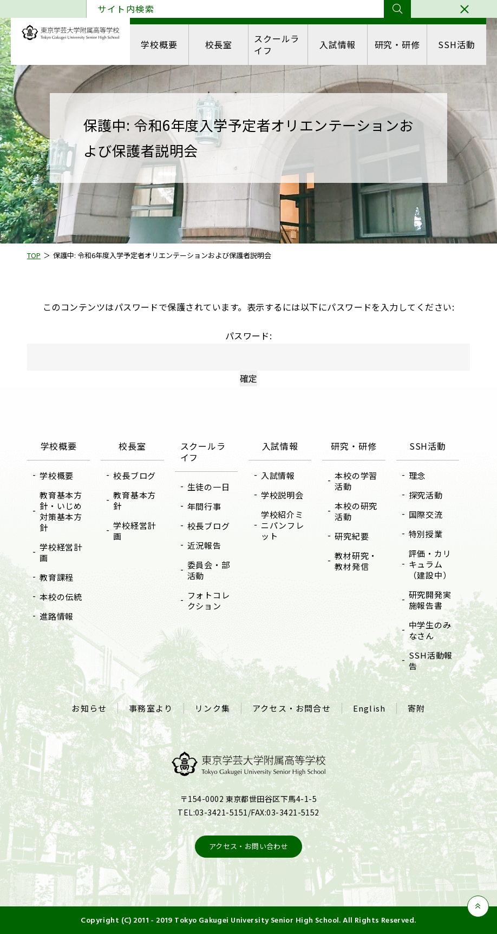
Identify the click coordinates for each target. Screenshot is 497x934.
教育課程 (57, 577)
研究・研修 (397, 44)
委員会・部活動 (208, 570)
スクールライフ (276, 44)
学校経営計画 (61, 552)
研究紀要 (352, 536)
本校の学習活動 (356, 481)
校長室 (218, 44)
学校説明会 (282, 495)
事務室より (151, 708)
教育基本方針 (134, 500)
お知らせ (89, 708)
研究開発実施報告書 (430, 600)
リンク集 (212, 708)
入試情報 (337, 44)
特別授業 (426, 534)
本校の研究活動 (356, 511)
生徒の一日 (208, 486)
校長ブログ (134, 475)
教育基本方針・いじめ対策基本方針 (61, 511)
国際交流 (426, 514)
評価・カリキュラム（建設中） (430, 564)
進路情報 (57, 616)
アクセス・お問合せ (291, 708)
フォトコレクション (208, 600)
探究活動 (426, 495)
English (369, 708)
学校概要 (159, 44)
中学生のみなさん (430, 630)
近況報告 (204, 545)
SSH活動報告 (431, 660)
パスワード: (248, 350)
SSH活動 (456, 44)
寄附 (416, 708)
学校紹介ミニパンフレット (282, 525)
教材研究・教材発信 (356, 561)
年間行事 (204, 506)
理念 (417, 475)
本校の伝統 (61, 596)
